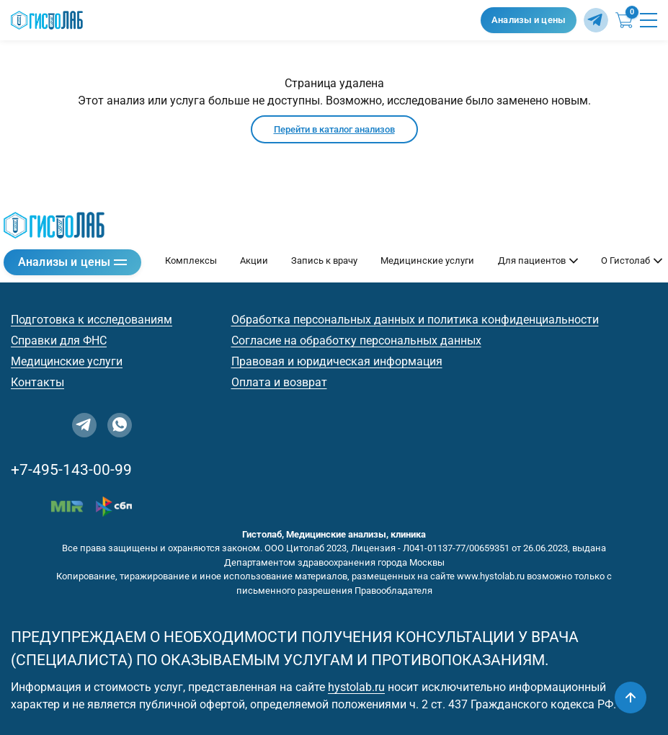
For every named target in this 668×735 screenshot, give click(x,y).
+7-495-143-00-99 (71, 469)
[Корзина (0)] (624, 20)
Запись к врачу (324, 260)
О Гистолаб (631, 260)
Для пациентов (538, 260)
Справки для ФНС (59, 340)
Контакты (37, 382)
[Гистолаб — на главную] (242, 20)
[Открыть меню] (648, 20)
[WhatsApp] (119, 425)
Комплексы (191, 260)
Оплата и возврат (279, 382)
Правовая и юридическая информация (336, 361)
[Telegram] (596, 20)
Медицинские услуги (427, 260)
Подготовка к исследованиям (91, 319)
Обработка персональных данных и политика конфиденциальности (415, 319)
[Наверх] (630, 697)
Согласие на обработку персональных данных (356, 340)
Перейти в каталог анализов (334, 129)
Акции (254, 260)
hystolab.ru (356, 687)
